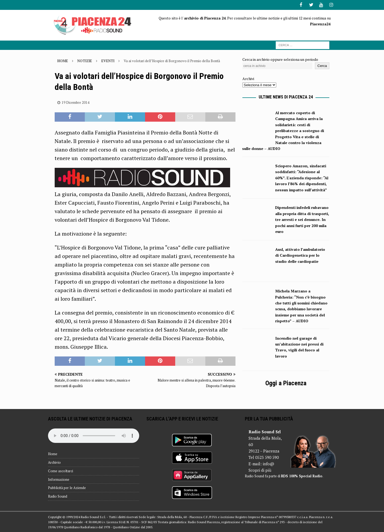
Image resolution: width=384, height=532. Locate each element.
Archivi (248, 78)
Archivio (54, 461)
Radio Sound (57, 496)
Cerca (322, 65)
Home (52, 453)
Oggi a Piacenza (285, 382)
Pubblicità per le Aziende (67, 487)
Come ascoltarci (60, 470)
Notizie (84, 60)
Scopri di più (260, 470)
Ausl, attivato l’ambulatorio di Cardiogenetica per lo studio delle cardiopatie (300, 254)
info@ (268, 463)
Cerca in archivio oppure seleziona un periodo (280, 58)
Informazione (58, 479)
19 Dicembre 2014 (75, 102)
